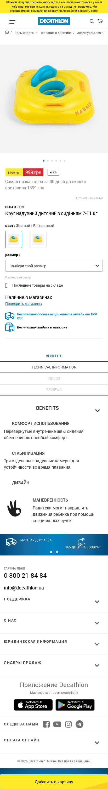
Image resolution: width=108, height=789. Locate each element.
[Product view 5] (60, 148)
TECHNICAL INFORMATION (54, 354)
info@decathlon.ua (24, 575)
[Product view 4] (56, 148)
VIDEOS (54, 365)
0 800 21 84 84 (25, 562)
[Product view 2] (48, 148)
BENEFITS (54, 342)
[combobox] (54, 253)
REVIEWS (54, 376)
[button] (51, 539)
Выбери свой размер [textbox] (28, 253)
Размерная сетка (18, 264)
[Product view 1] (43, 148)
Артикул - (82, 185)
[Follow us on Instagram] (68, 711)
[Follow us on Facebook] (46, 711)
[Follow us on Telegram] (79, 711)
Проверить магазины (23, 290)
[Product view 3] (52, 148)
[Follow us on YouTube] (57, 711)
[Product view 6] (64, 148)
